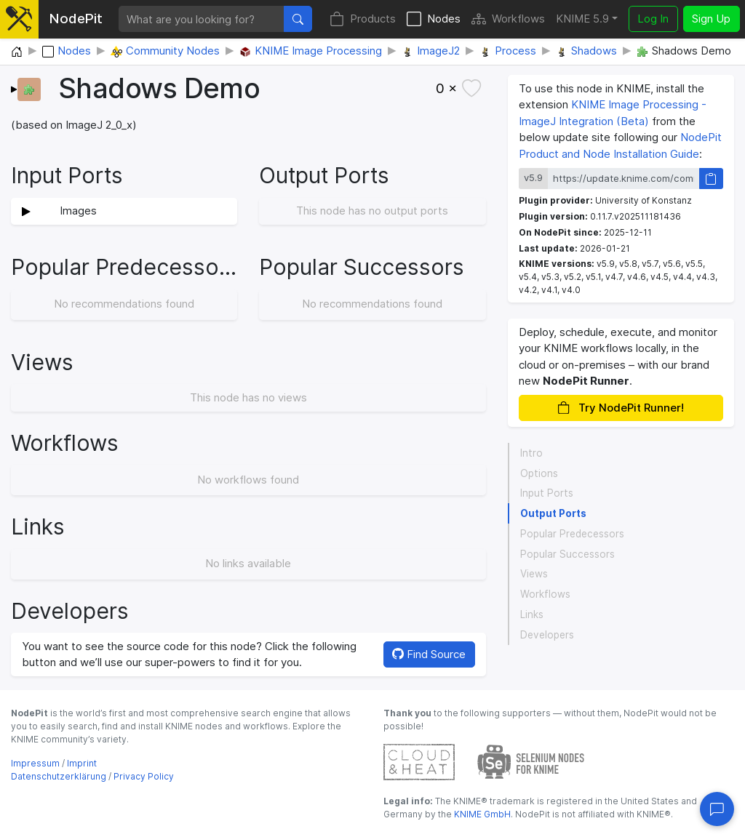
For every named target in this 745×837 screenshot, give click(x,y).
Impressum (35, 763)
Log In (653, 18)
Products (363, 19)
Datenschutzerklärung (58, 776)
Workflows (508, 19)
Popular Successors (567, 554)
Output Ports (553, 513)
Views (534, 574)
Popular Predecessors (572, 534)
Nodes (434, 19)
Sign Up (711, 18)
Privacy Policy (143, 776)
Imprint (82, 763)
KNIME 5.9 (582, 18)
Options (539, 473)
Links (531, 614)
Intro (531, 453)
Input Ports (546, 493)
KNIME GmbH (481, 814)
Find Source (429, 654)
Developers (547, 635)
